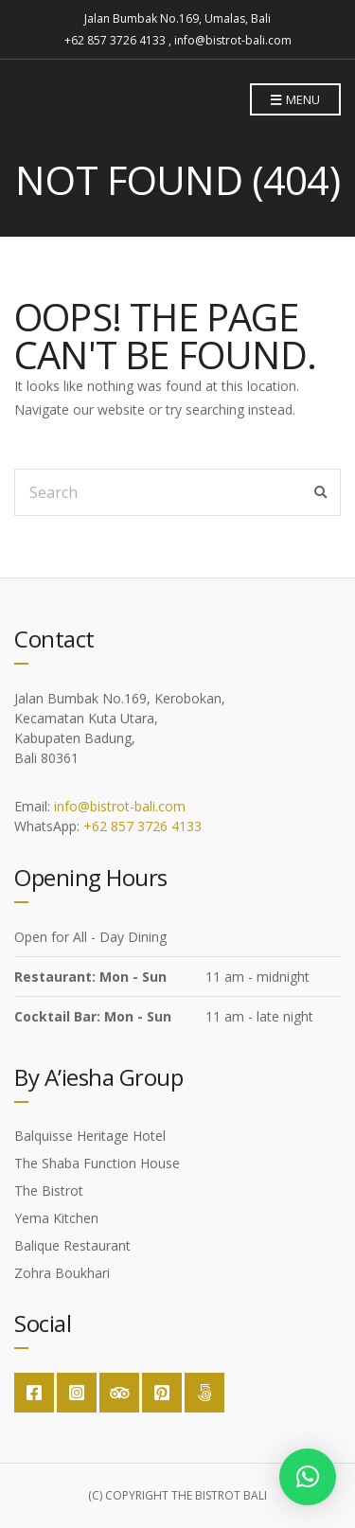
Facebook (34, 1393)
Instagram (77, 1393)
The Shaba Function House (97, 1163)
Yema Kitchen (56, 1218)
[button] (307, 1476)
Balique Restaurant (72, 1245)
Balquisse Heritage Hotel (90, 1136)
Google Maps (204, 1393)
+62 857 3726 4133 (142, 826)
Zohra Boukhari (62, 1273)
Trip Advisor (119, 1393)
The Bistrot (48, 1190)
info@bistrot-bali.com (120, 806)
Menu (295, 100)
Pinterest (162, 1393)
